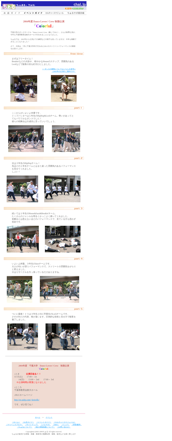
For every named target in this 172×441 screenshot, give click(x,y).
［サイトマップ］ (32, 425)
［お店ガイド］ (28, 422)
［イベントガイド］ (44, 422)
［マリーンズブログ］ (14, 425)
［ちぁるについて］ (25, 427)
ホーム (37, 417)
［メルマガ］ (45, 425)
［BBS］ (55, 425)
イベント (49, 417)
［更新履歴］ (76, 425)
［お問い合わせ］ (64, 427)
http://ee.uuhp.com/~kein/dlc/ (26, 400)
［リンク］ (65, 425)
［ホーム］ (16, 422)
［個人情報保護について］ (44, 427)
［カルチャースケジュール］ (64, 422)
